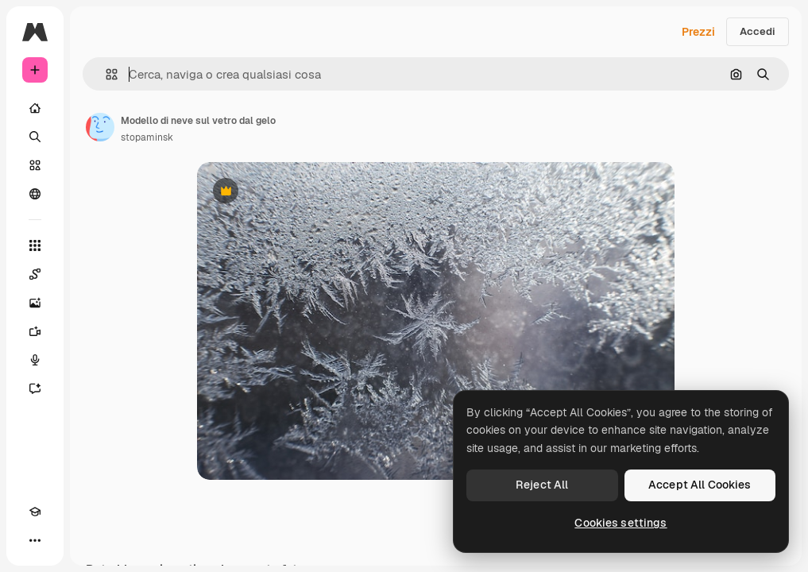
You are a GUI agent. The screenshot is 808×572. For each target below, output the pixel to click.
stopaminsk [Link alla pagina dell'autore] (147, 137)
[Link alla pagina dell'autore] (100, 127)
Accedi (757, 31)
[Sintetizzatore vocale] (35, 360)
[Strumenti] (35, 245)
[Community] (35, 194)
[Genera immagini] (35, 302)
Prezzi (698, 32)
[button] (105, 74)
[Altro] (35, 540)
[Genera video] (35, 331)
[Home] (35, 108)
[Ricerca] (35, 136)
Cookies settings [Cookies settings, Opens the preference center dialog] (620, 523)
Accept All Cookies (700, 484)
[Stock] (35, 165)
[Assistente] (35, 388)
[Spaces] (35, 274)
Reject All (542, 484)
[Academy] (35, 511)
